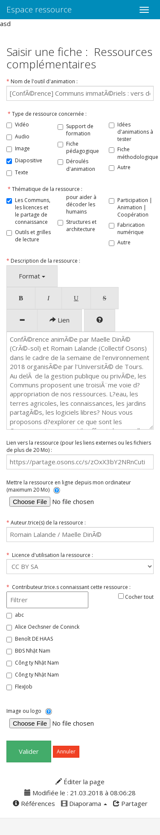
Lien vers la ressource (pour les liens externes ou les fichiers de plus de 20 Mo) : (78, 446)
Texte (21, 172)
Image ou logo (29, 711)
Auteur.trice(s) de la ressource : (46, 522)
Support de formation (79, 130)
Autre (124, 167)
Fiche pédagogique (82, 147)
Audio (22, 136)
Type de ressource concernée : (46, 113)
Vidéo (22, 124)
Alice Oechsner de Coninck (47, 626)
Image (22, 148)
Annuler (66, 751)
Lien (59, 320)
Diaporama (84, 803)
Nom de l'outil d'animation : (42, 81)
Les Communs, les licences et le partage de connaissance (32, 211)
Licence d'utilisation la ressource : (49, 555)
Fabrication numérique (131, 228)
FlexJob (23, 686)
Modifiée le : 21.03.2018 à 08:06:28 (80, 792)
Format (32, 276)
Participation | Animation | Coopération (134, 207)
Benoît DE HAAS (34, 638)
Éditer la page (80, 781)
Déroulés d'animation (80, 165)
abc (19, 614)
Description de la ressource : (43, 260)
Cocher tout (136, 597)
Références (34, 803)
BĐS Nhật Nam (32, 650)
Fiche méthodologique (137, 153)
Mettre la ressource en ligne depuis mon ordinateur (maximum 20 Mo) (68, 486)
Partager (130, 803)
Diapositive (28, 160)
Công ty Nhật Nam (37, 662)
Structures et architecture (81, 225)
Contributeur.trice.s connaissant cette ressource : (68, 587)
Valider (29, 751)
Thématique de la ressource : (44, 189)
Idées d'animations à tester (135, 132)
